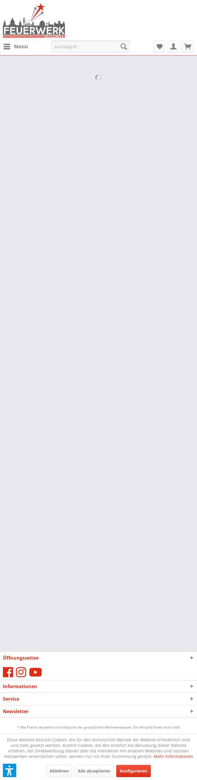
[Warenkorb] (188, 46)
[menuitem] (15, 46)
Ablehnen (59, 771)
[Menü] (15, 46)
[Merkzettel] (159, 46)
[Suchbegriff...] (90, 46)
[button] (9, 770)
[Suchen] (124, 46)
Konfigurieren (133, 771)
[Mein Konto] (173, 46)
